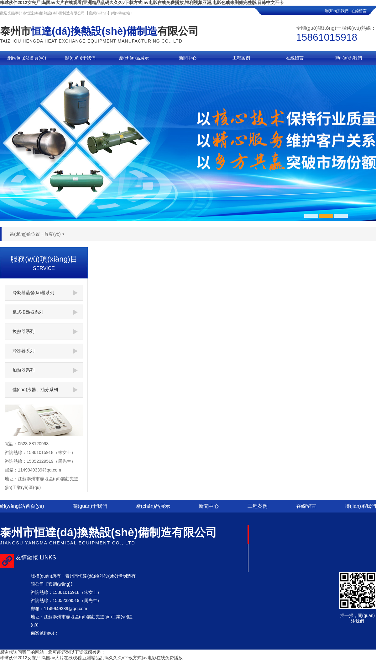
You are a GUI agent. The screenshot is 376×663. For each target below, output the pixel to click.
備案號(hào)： (45, 632)
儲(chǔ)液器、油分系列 (45, 389)
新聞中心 (209, 506)
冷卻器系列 (45, 351)
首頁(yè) (52, 234)
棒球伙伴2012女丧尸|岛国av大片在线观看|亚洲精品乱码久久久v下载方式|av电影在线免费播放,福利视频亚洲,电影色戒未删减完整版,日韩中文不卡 (142, 2)
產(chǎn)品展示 (153, 506)
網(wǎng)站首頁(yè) (22, 506)
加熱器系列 (45, 370)
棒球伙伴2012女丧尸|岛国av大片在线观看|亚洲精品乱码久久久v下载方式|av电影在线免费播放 (91, 657)
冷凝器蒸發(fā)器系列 (45, 292)
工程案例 (258, 506)
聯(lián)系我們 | (337, 11)
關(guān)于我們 (90, 506)
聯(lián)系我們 (360, 506)
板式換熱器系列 (45, 312)
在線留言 (364, 11)
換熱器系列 (45, 331)
